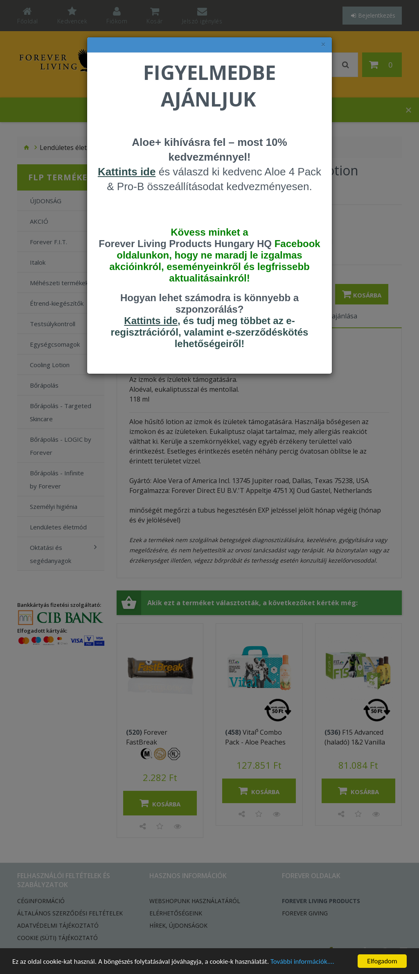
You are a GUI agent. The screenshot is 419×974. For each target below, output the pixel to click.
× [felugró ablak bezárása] (323, 44)
